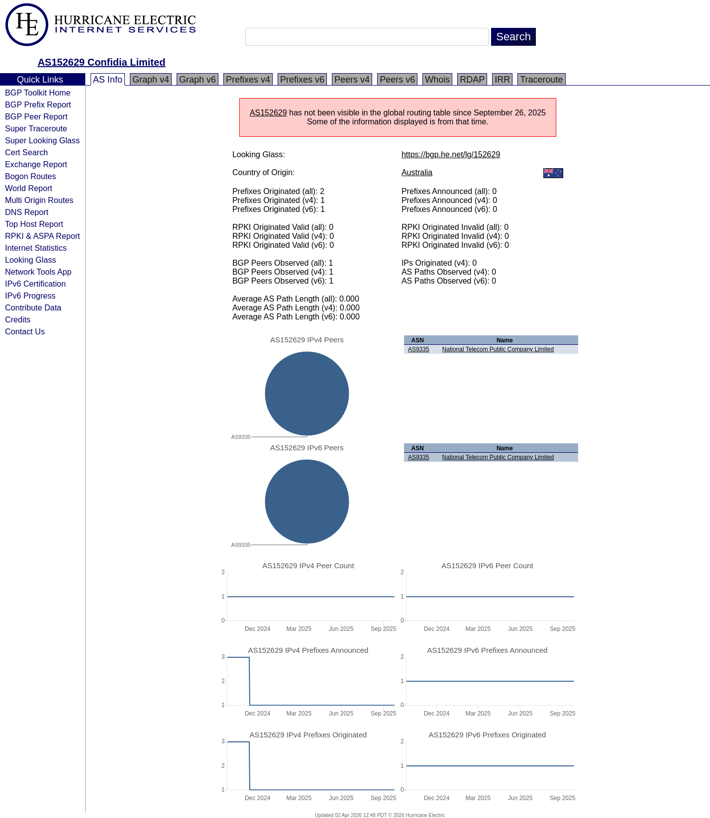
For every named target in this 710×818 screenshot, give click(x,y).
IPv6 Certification (35, 283)
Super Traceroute (36, 128)
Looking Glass (30, 259)
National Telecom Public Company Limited (498, 349)
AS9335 (418, 349)
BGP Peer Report (36, 116)
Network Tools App (38, 271)
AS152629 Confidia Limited (102, 62)
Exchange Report (36, 164)
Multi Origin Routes (39, 200)
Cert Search (26, 152)
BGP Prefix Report (38, 104)
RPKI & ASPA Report (42, 235)
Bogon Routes (30, 176)
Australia (417, 172)
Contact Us (25, 331)
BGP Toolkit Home (38, 92)
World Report (28, 188)
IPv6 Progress (30, 295)
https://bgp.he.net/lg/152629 (451, 154)
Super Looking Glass (42, 140)
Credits (17, 319)
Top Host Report (34, 223)
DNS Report (26, 211)
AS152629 (268, 112)
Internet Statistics (36, 247)
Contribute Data (33, 307)
